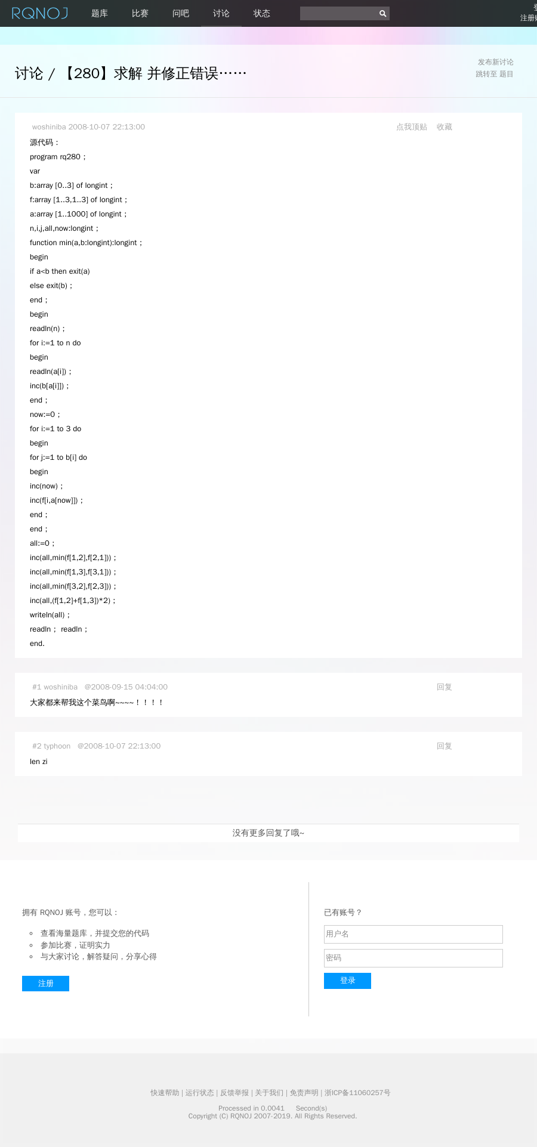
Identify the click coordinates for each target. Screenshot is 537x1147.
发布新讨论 (496, 62)
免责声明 (304, 1092)
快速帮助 (164, 1092)
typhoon (57, 746)
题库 (99, 13)
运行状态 (200, 1092)
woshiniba (49, 127)
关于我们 (269, 1092)
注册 (46, 983)
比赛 (140, 13)
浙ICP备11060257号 (358, 1092)
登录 (348, 980)
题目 (506, 74)
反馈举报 (234, 1092)
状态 (262, 13)
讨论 (221, 13)
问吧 (180, 13)
